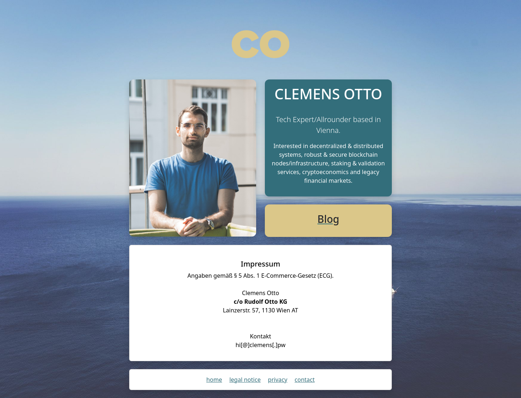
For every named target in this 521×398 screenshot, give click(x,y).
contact (304, 380)
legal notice (244, 380)
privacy (278, 380)
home (214, 380)
